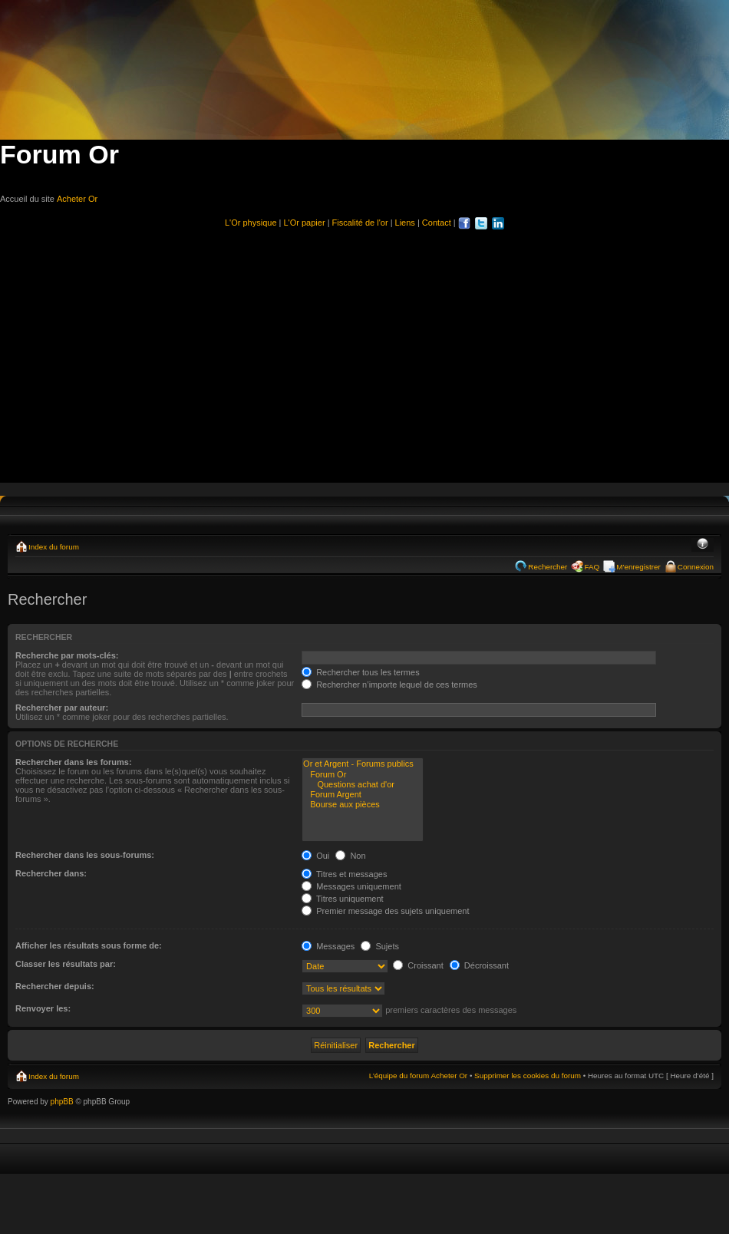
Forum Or (362, 775)
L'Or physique (251, 222)
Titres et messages (344, 874)
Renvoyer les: (43, 1008)
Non (350, 855)
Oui (315, 855)
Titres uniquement (343, 898)
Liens (405, 222)
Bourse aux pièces (362, 805)
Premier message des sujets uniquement (385, 911)
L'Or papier (304, 222)
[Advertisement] (364, 349)
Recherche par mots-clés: (67, 655)
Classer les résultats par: (65, 963)
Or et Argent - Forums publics (362, 764)
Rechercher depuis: (54, 986)
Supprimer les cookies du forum (527, 1075)
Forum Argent (362, 795)
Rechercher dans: (51, 873)
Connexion (696, 567)
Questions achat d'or (362, 785)
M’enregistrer (638, 567)
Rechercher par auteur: (61, 707)
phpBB (62, 1101)
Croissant (418, 965)
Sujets (380, 946)
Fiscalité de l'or (360, 222)
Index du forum (53, 547)
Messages (328, 946)
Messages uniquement (351, 886)
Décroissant (479, 965)
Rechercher (547, 567)
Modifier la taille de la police (702, 545)
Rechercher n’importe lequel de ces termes (389, 684)
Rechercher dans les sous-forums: (84, 855)
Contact (436, 222)
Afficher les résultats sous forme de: (88, 945)
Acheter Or (77, 198)
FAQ (591, 567)
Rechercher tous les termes (361, 672)
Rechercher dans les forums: (73, 762)
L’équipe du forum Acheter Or (418, 1075)
